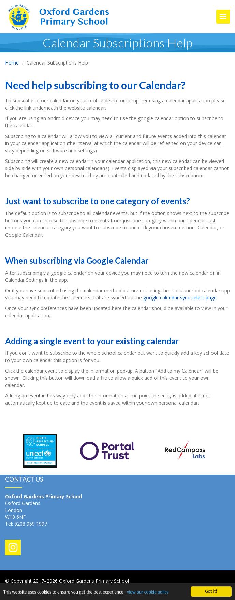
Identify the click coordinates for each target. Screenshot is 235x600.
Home (12, 62)
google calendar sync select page (180, 297)
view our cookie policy (147, 592)
